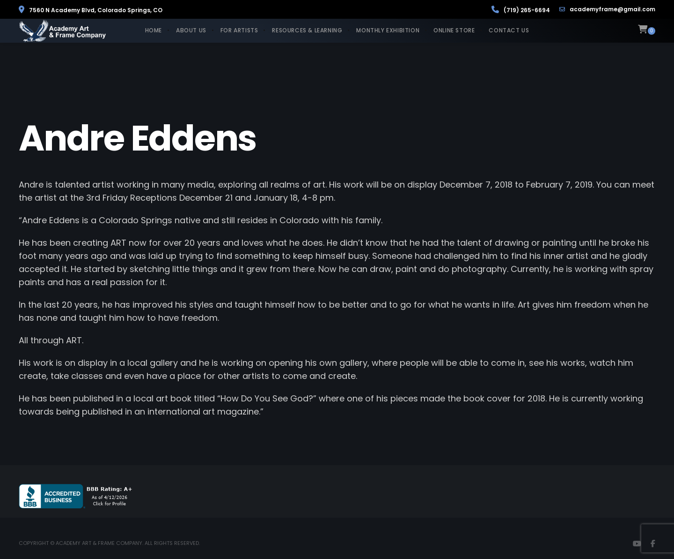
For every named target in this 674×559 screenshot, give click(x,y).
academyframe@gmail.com (607, 9)
